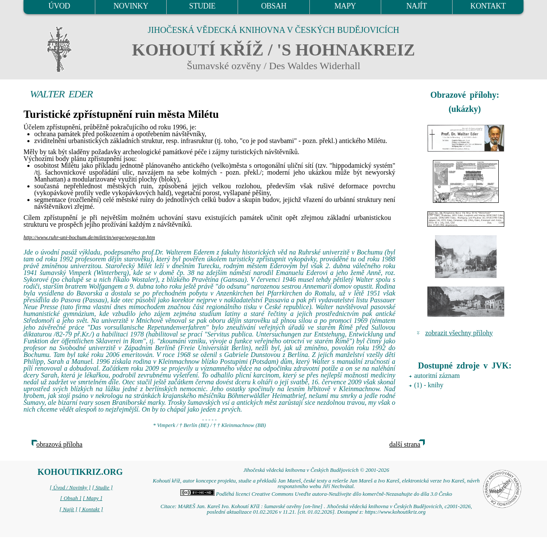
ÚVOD (59, 6)
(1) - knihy (428, 385)
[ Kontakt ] (91, 509)
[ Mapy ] (93, 498)
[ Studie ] (102, 488)
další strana (404, 444)
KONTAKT (488, 6)
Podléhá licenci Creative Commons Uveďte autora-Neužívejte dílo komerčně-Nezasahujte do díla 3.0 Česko (316, 494)
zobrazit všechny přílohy (459, 332)
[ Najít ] (68, 509)
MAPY (345, 6)
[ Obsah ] (71, 498)
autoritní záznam (437, 375)
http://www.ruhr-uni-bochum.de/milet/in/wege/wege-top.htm (89, 237)
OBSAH (273, 6)
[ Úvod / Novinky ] (70, 488)
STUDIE (202, 6)
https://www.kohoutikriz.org (395, 512)
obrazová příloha (59, 444)
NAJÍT (416, 6)
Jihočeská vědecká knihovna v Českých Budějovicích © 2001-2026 (316, 470)
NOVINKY (131, 6)
